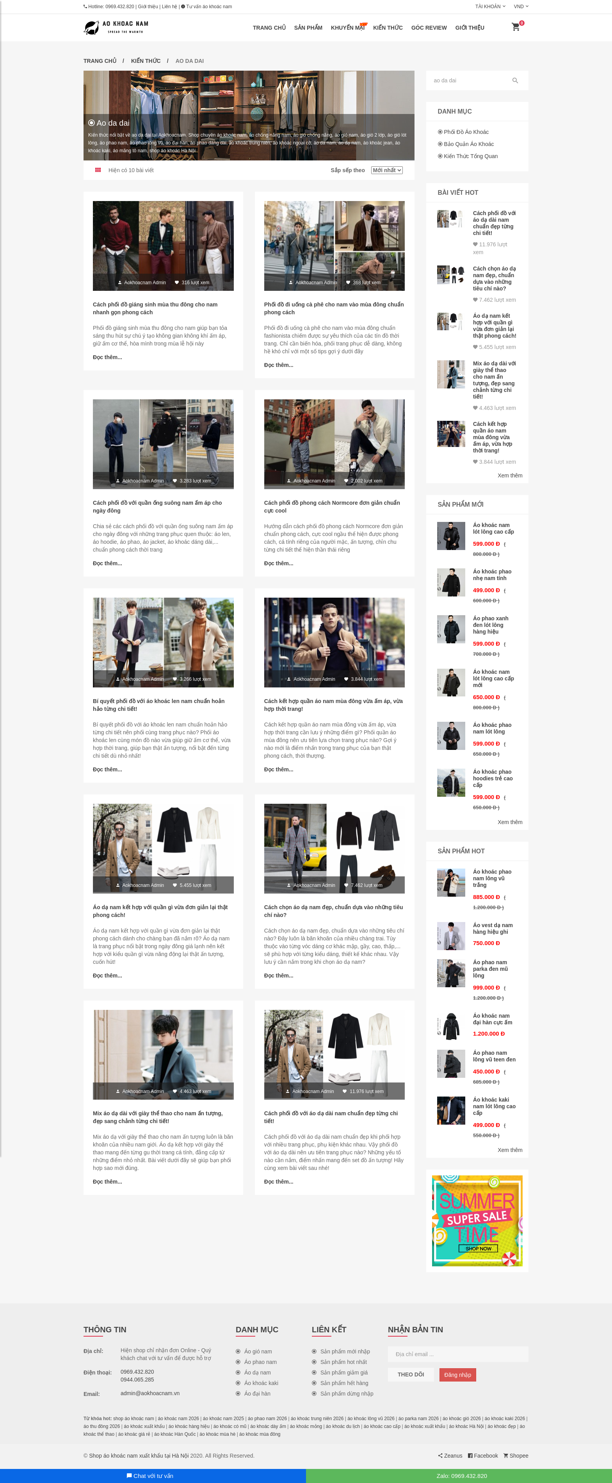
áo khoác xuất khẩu (144, 1428)
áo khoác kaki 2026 (505, 1420)
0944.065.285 (137, 1381)
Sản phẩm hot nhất (339, 1364)
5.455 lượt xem (494, 356)
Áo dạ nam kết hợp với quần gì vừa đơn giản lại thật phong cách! (494, 333)
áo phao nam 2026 (267, 1420)
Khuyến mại (349, 27)
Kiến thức (388, 28)
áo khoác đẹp (501, 1428)
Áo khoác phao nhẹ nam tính (492, 581)
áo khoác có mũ (230, 1428)
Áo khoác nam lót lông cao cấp (494, 535)
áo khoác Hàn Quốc (175, 1436)
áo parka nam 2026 (419, 1420)
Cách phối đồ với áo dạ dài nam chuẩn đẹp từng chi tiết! (493, 222)
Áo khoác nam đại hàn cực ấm (493, 1022)
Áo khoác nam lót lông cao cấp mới (494, 683)
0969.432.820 (119, 6)
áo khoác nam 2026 (178, 1420)
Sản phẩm (308, 28)
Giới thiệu (148, 6)
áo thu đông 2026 (102, 1428)
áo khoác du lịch (343, 1428)
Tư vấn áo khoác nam (206, 6)
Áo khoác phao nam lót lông (492, 733)
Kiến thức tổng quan (471, 156)
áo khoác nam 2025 (223, 1420)
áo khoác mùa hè (217, 1436)
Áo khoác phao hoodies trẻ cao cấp (493, 782)
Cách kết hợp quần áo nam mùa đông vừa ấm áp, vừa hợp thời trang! (493, 444)
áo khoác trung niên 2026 (317, 1420)
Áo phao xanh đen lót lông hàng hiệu (491, 630)
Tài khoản (488, 6)
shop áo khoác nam (133, 1420)
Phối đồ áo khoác (466, 132)
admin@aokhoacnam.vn (150, 1395)
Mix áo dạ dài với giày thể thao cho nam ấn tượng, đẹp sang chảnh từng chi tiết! (494, 389)
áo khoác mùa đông (259, 1436)
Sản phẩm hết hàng (340, 1385)
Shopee (515, 1458)
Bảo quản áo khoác (469, 144)
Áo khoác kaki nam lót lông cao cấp (494, 1109)
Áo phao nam (256, 1364)
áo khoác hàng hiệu (189, 1428)
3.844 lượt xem (494, 468)
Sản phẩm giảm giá (340, 1374)
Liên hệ (170, 6)
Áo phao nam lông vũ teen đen (494, 1059)
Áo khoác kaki (257, 1385)
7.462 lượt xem (494, 304)
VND (519, 6)
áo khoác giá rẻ (134, 1436)
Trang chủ (269, 28)
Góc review (429, 28)
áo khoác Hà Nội (466, 1428)
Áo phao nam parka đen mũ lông (491, 972)
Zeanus (450, 1458)
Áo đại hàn (253, 1395)
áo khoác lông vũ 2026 (371, 1420)
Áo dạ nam (253, 1374)
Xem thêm (510, 482)
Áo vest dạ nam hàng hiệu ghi (493, 932)
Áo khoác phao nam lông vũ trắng (492, 882)
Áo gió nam (254, 1353)
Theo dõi (411, 1376)
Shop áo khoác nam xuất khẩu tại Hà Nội (139, 1458)
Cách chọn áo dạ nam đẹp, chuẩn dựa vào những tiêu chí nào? (492, 280)
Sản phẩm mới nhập (341, 1353)
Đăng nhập (458, 1377)
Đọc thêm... (108, 357)
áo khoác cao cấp (382, 1428)
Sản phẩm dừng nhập (343, 1395)
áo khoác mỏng (306, 1428)
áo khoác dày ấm (268, 1428)
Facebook (483, 1458)
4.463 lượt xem (494, 415)
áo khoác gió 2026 (462, 1420)
